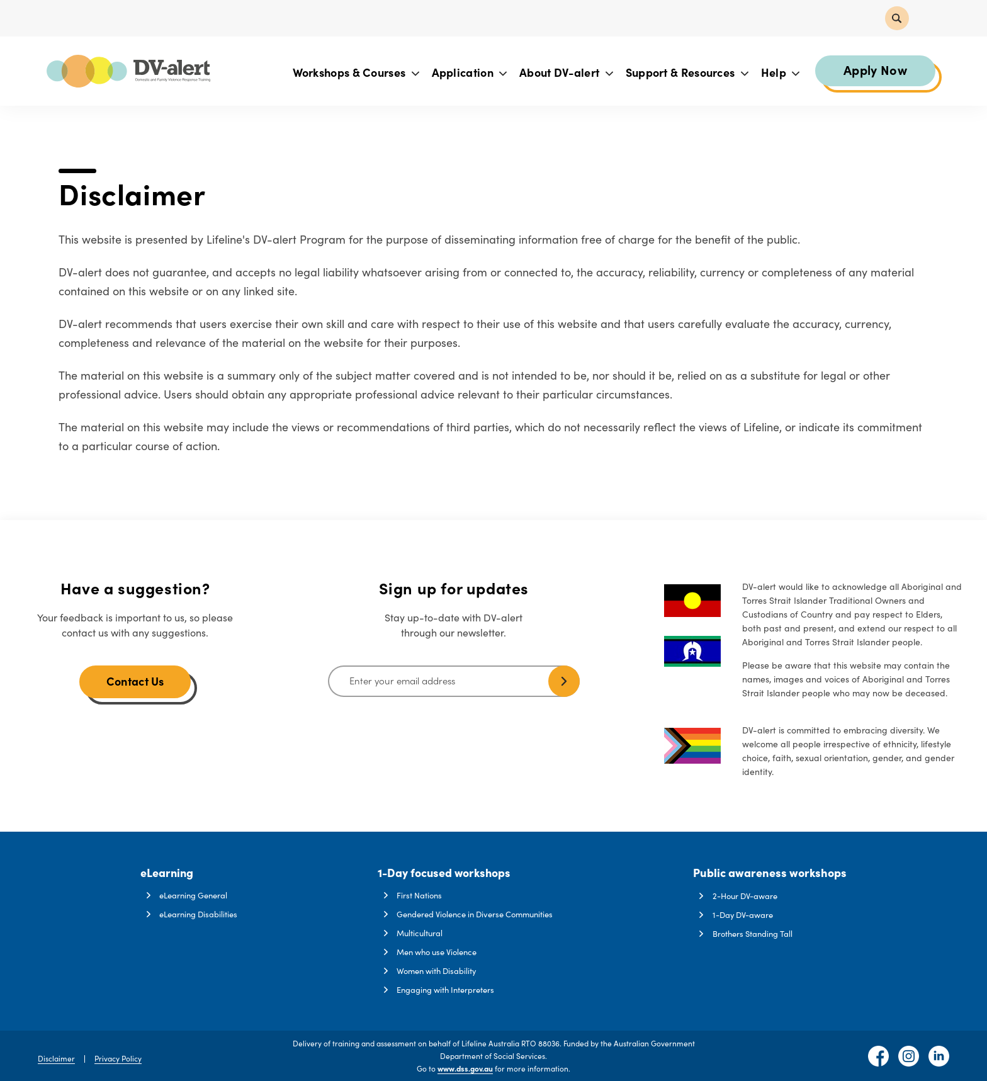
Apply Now (874, 70)
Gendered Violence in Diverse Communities (475, 914)
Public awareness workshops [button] (770, 872)
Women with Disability (437, 970)
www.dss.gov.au (465, 1068)
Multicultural (420, 933)
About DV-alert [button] (565, 73)
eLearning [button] (167, 872)
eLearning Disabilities (198, 914)
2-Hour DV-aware (746, 894)
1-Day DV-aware (743, 914)
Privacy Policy (118, 1058)
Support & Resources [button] (686, 73)
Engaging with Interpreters (445, 989)
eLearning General (193, 894)
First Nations (420, 894)
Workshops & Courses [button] (355, 73)
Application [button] (469, 73)
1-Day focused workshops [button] (444, 872)
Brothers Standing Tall (753, 933)
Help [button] (779, 73)
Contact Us (135, 680)
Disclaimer (56, 1058)
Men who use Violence (437, 952)
